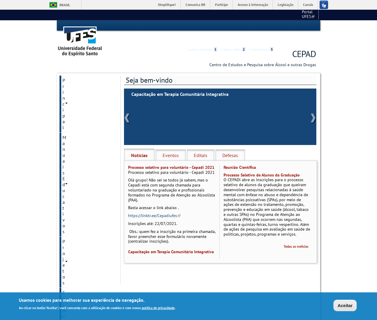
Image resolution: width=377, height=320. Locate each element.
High (288, 26)
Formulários (74, 100)
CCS (284, 14)
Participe (221, 4)
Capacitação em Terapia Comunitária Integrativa (180, 83)
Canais (308, 4)
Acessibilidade (281, 26)
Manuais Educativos (82, 80)
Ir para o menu (233, 26)
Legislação (285, 4)
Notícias (139, 145)
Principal (71, 70)
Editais (200, 145)
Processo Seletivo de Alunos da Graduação (262, 164)
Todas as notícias (296, 236)
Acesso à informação (253, 4)
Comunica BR (195, 4)
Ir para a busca (261, 26)
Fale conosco (305, 14)
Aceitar (345, 305)
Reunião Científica (240, 156)
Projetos (70, 90)
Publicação (73, 130)
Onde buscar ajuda (81, 140)
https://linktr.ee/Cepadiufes (154, 205)
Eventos (171, 145)
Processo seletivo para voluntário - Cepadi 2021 (171, 156)
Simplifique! (167, 4)
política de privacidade (158, 308)
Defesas (230, 145)
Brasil (64, 5)
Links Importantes (80, 120)
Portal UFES (262, 14)
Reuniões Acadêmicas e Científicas (85, 153)
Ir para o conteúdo (202, 26)
